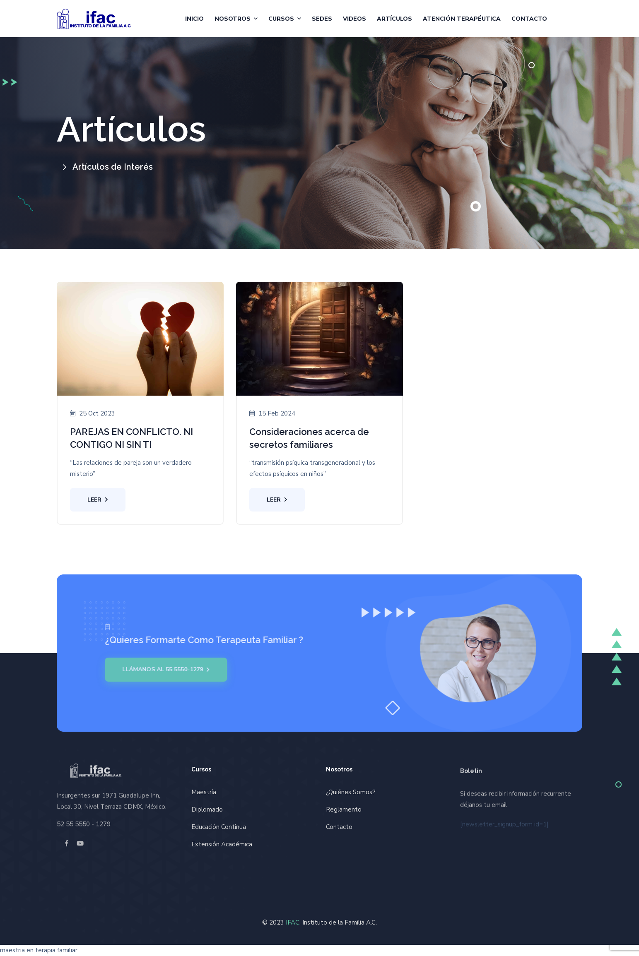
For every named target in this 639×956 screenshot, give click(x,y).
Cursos (281, 19)
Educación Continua (218, 827)
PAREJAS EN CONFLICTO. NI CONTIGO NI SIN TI (131, 438)
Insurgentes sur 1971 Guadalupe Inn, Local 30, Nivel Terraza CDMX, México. (111, 797)
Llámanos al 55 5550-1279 (162, 670)
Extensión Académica (221, 844)
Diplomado (207, 809)
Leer (97, 499)
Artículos (394, 19)
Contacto (529, 19)
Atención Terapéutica (462, 19)
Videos (354, 19)
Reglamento (344, 809)
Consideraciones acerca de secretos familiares (309, 438)
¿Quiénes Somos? (351, 792)
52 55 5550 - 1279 (84, 821)
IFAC (292, 922)
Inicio (194, 19)
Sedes (322, 19)
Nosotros (233, 19)
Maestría (203, 792)
